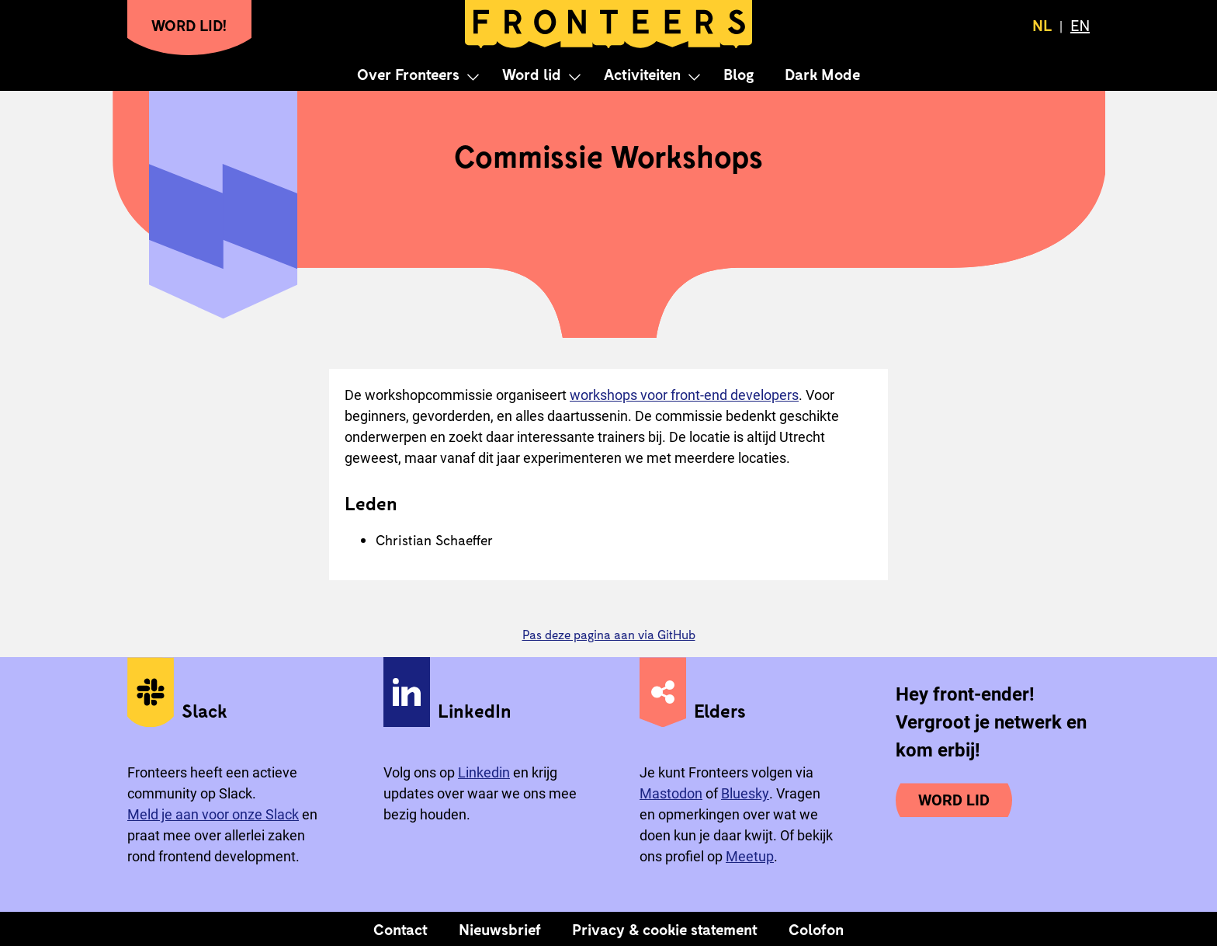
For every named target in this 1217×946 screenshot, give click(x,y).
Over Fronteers (408, 73)
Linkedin (484, 772)
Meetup (750, 856)
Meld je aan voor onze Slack (213, 814)
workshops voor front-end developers (684, 395)
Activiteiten (642, 73)
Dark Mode (822, 73)
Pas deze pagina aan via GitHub (608, 634)
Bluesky (745, 793)
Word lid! (189, 25)
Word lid (531, 73)
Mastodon (671, 793)
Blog (738, 73)
